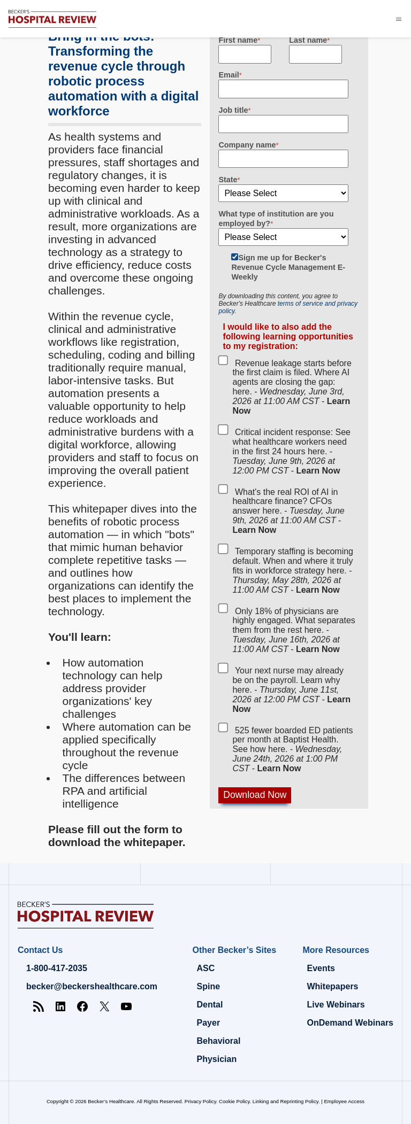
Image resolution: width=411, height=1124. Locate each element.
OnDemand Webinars (350, 1022)
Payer (208, 1022)
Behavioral (219, 1040)
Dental (210, 1004)
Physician (217, 1059)
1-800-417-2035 (56, 968)
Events (320, 968)
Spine (208, 986)
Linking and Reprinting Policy (285, 1101)
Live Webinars (335, 1004)
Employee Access (344, 1101)
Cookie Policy (234, 1101)
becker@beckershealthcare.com (91, 986)
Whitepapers (332, 986)
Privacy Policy (200, 1101)
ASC (206, 968)
